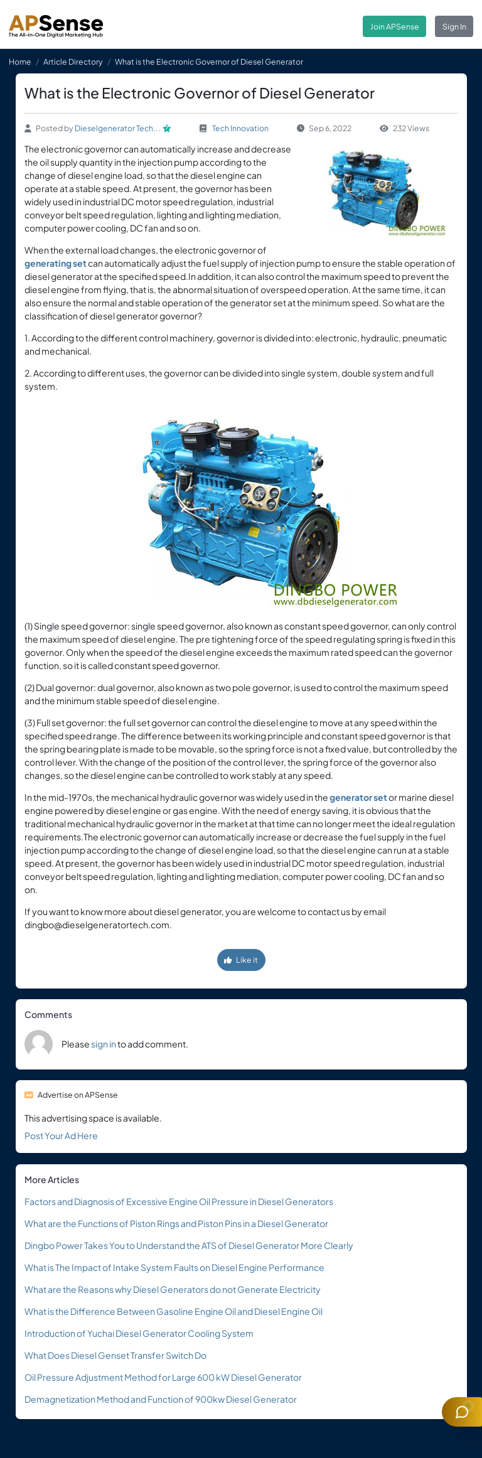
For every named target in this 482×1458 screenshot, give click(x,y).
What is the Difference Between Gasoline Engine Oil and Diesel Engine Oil (173, 1311)
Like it (241, 960)
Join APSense (394, 26)
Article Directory (73, 61)
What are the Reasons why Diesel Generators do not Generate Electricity (172, 1289)
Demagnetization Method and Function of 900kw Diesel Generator (160, 1399)
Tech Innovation (240, 128)
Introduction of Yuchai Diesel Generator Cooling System (139, 1333)
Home (20, 61)
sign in (103, 1043)
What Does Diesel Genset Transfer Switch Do (115, 1355)
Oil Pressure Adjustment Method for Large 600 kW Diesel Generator (163, 1377)
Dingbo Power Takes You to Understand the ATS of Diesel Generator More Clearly (188, 1245)
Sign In (454, 26)
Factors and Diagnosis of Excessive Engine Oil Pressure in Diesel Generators (178, 1201)
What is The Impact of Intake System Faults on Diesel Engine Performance (174, 1267)
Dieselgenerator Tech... (118, 128)
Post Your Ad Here (61, 1135)
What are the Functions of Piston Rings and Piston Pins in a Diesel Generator (176, 1223)
